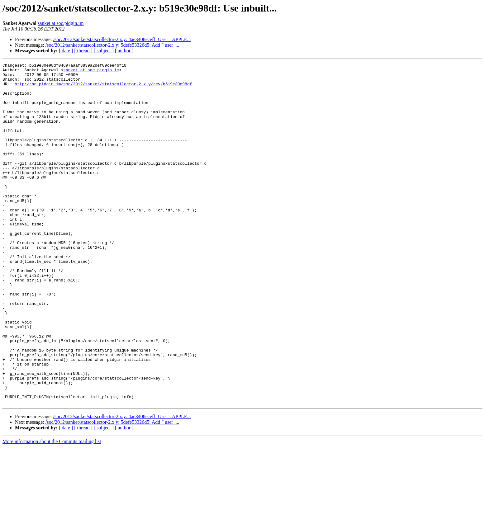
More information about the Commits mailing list (51, 509)
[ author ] (124, 50)
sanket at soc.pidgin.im (61, 23)
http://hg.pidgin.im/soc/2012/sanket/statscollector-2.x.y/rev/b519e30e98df (103, 88)
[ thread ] (83, 50)
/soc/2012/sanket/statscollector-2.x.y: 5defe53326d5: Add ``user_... (112, 45)
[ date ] (66, 50)
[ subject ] (104, 50)
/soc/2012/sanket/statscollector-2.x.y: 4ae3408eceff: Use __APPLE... (122, 39)
